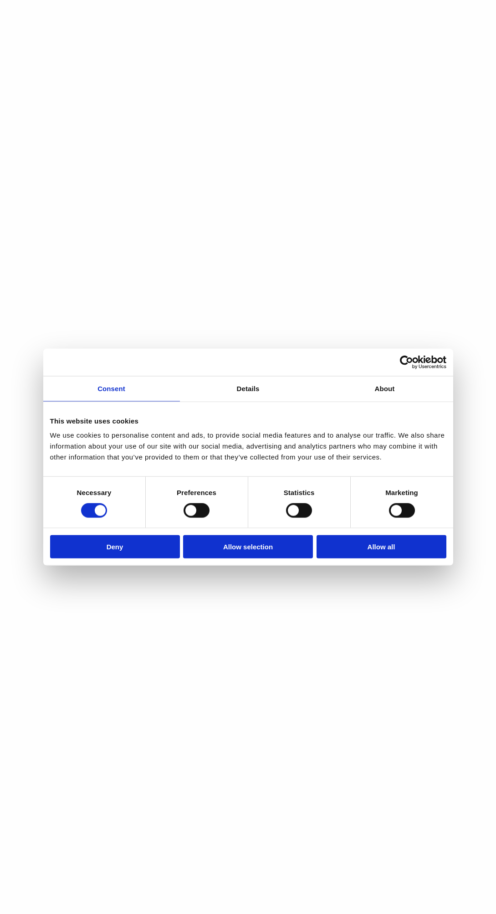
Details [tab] (248, 388)
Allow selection (248, 547)
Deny (115, 547)
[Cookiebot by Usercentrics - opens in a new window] (406, 362)
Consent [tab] (111, 388)
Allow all (381, 547)
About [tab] (385, 388)
